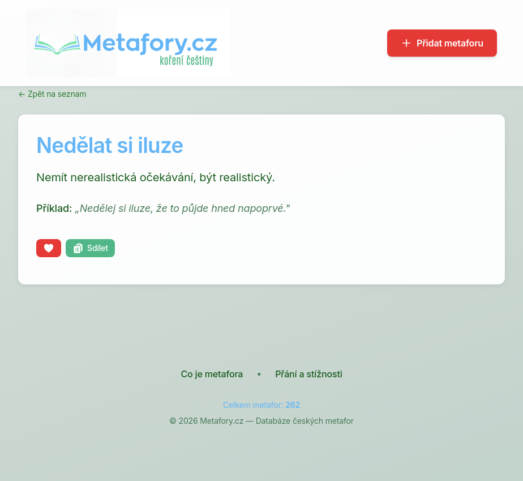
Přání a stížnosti (308, 374)
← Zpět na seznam (52, 94)
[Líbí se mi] (48, 248)
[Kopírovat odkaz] (90, 248)
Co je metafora (212, 374)
